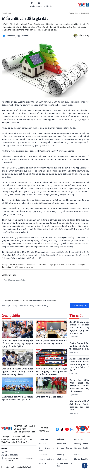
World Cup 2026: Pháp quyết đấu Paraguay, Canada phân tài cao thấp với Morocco (79, 385)
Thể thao (43, 455)
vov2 (63, 265)
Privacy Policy (35, 300)
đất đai (12, 265)
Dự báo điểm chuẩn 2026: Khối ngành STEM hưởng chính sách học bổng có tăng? (79, 364)
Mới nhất (60, 439)
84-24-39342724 (11, 455)
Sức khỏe (78, 455)
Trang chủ (43, 439)
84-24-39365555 (11, 452)
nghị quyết (54, 265)
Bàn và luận (6, 13)
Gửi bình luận (79, 305)
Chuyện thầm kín (81, 459)
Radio (32, 4)
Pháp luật (60, 455)
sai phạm (29, 267)
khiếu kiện (42, 265)
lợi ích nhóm (18, 267)
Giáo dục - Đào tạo (64, 448)
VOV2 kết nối (62, 459)
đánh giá (81, 265)
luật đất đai (31, 265)
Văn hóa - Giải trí (81, 448)
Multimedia (48, 4)
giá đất (21, 265)
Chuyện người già (46, 459)
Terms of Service (48, 300)
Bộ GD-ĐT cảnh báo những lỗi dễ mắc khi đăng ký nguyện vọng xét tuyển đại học (79, 327)
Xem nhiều (78, 439)
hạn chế (72, 265)
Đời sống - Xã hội (81, 444)
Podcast (39, 4)
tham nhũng (6, 267)
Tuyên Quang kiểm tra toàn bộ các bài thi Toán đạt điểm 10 (79, 346)
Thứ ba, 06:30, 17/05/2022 (79, 13)
